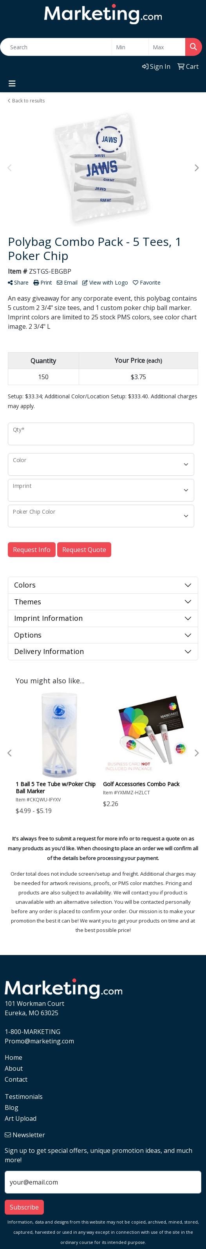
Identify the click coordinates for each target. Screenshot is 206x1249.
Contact (16, 1079)
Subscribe (24, 1207)
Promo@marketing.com (39, 1041)
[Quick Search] (56, 47)
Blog (11, 1107)
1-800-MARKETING (32, 1031)
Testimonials (24, 1096)
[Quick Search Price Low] (130, 47)
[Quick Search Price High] (167, 47)
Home (13, 1057)
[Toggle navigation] (12, 83)
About (14, 1068)
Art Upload (20, 1118)
